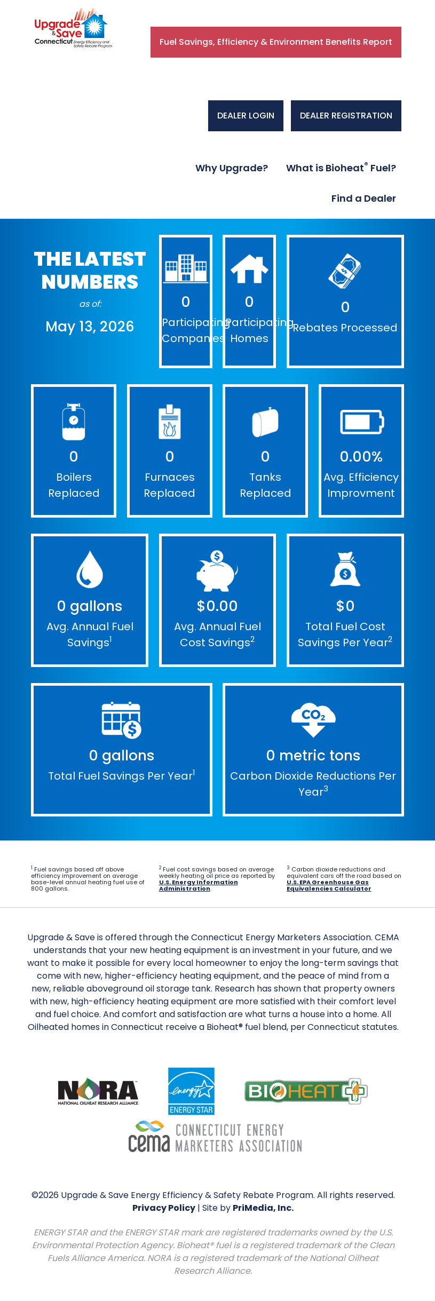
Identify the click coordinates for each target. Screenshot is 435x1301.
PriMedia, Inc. (263, 1208)
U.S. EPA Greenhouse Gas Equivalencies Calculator (329, 885)
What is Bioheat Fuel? (341, 167)
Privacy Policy (163, 1208)
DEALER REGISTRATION (346, 115)
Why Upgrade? (231, 167)
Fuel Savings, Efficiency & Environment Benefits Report (276, 42)
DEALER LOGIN (245, 115)
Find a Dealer (363, 198)
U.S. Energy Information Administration (198, 885)
